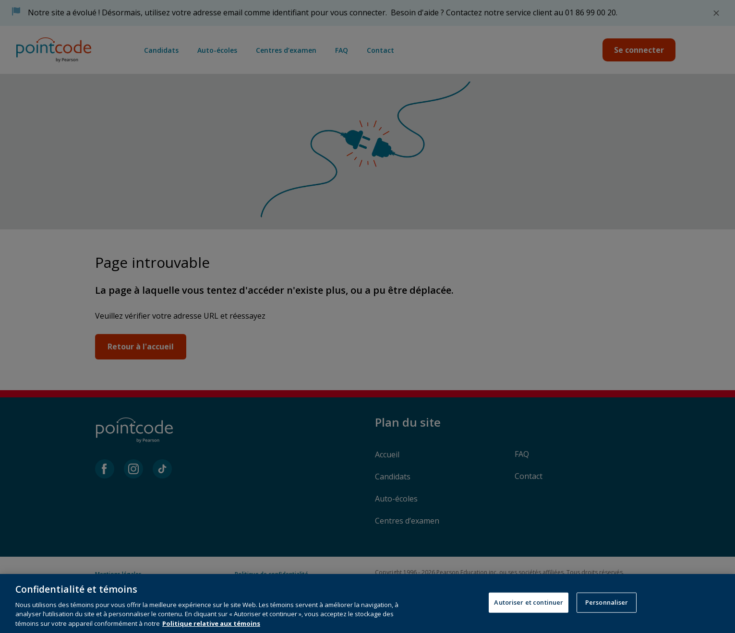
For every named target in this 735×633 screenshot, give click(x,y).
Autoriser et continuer (528, 609)
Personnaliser (606, 609)
